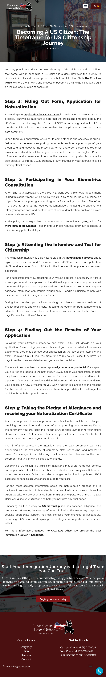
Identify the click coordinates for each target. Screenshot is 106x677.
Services (26, 655)
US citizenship (51, 506)
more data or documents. (20, 225)
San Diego (37, 534)
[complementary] (99, 671)
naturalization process (79, 257)
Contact (26, 659)
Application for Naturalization (41, 114)
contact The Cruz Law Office (53, 530)
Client (26, 651)
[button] (85, 6)
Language (26, 647)
